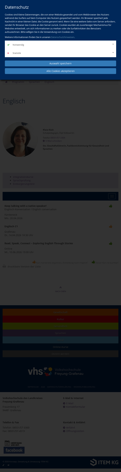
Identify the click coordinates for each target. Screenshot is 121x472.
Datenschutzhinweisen (62, 37)
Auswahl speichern (60, 63)
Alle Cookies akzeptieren (60, 71)
